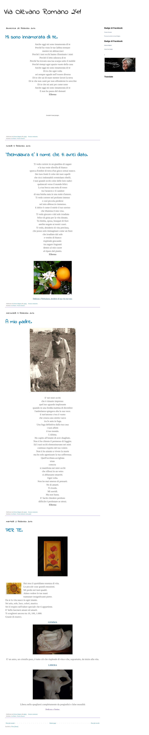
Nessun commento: (33, 136)
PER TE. (13, 530)
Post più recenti (10, 723)
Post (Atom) (14, 726)
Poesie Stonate (108, 32)
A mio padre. (18, 322)
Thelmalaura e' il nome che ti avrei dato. (46, 155)
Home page (53, 723)
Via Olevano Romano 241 (42, 12)
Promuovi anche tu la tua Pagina (112, 36)
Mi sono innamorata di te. (31, 37)
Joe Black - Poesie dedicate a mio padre (21, 514)
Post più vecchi (95, 723)
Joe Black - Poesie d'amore (18, 138)
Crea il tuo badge (108, 49)
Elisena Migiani (108, 45)
